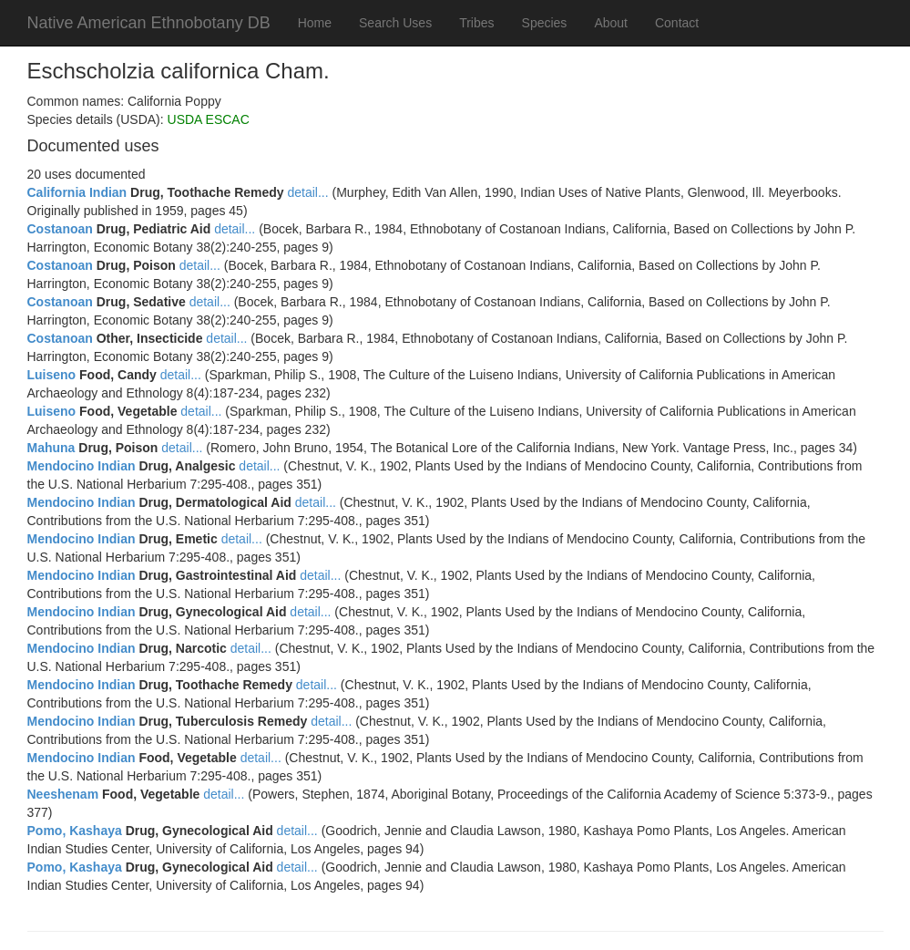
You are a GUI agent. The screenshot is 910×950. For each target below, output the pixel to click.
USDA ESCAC (209, 119)
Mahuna (51, 447)
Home (315, 22)
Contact (677, 22)
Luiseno (52, 374)
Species (544, 22)
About (611, 22)
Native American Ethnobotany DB (149, 23)
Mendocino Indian (81, 466)
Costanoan (60, 229)
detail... (308, 192)
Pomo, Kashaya (74, 830)
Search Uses (395, 22)
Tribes (476, 22)
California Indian (77, 192)
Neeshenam (63, 794)
